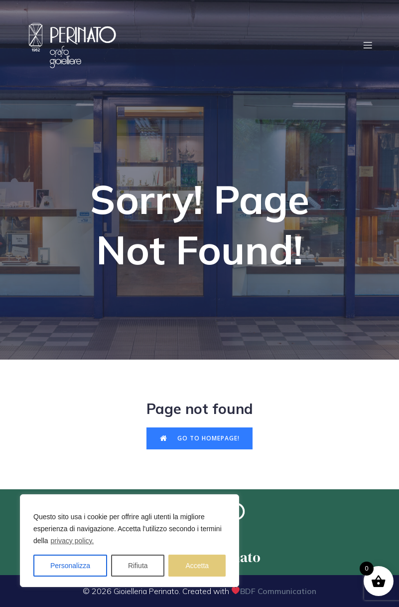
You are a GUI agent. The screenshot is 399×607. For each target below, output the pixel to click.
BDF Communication (278, 591)
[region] (129, 540)
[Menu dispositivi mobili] (368, 45)
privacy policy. (72, 541)
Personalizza (70, 566)
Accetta (197, 566)
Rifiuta (138, 566)
